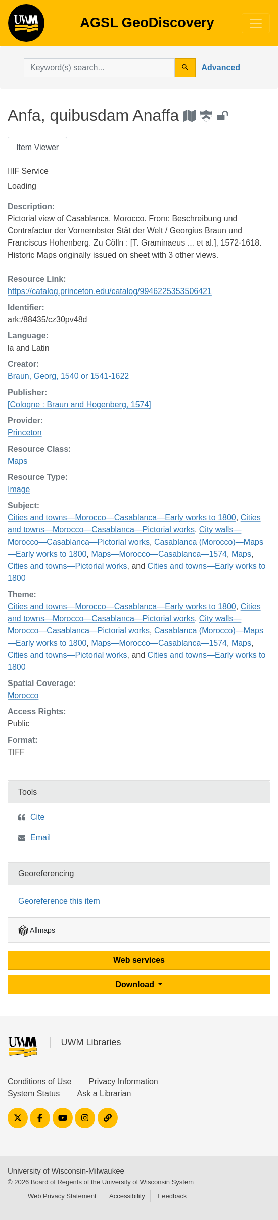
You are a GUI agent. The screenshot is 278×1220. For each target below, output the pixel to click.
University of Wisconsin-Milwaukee (66, 1170)
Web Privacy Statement (62, 1196)
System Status (34, 1093)
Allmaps (36, 930)
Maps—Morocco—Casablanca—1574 (159, 554)
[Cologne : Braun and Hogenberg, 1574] (79, 404)
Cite (37, 817)
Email (40, 837)
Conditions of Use (39, 1081)
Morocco (23, 695)
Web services (139, 960)
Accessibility (127, 1196)
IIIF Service (28, 171)
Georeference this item (59, 901)
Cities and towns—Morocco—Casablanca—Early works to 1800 (122, 517)
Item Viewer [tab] (37, 147)
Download (136, 984)
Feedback (172, 1196)
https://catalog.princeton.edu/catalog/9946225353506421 (110, 291)
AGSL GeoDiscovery (26, 26)
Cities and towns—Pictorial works (67, 566)
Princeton (25, 432)
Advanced (221, 67)
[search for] (99, 67)
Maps (17, 461)
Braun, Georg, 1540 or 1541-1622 (68, 376)
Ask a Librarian (104, 1093)
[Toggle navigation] (256, 23)
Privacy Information (123, 1081)
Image (19, 489)
